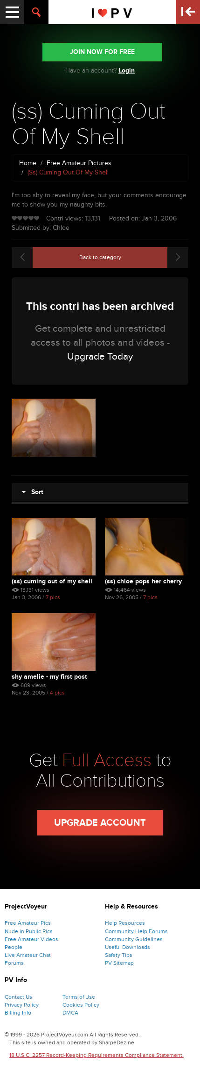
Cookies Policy (80, 1005)
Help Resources (125, 923)
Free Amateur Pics (28, 923)
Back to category (100, 257)
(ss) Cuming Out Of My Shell (52, 581)
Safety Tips (118, 955)
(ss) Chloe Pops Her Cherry (143, 581)
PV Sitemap (119, 963)
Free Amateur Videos (31, 939)
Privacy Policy (22, 1005)
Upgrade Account (100, 822)
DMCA (70, 1012)
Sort (32, 492)
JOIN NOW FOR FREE (102, 52)
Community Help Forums (136, 931)
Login (126, 70)
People (13, 947)
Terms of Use (78, 997)
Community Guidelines (134, 939)
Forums (14, 963)
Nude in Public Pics (29, 931)
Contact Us (18, 997)
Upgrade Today (100, 356)
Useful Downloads (127, 947)
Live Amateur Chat (28, 955)
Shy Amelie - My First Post (49, 676)
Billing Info (18, 1012)
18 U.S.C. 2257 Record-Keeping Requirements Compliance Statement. (96, 1055)
